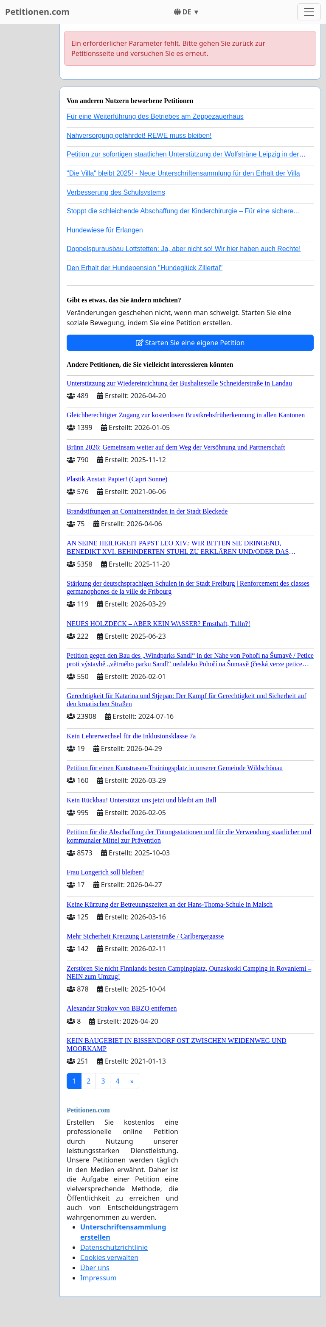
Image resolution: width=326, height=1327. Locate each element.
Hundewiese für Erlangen (105, 230)
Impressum (98, 1277)
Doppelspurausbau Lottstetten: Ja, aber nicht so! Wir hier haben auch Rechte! (184, 248)
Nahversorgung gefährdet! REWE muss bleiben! (139, 135)
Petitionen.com (37, 11)
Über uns (95, 1267)
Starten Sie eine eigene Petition (190, 342)
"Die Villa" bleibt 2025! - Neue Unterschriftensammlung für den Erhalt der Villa (183, 173)
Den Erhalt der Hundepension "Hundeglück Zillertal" (144, 267)
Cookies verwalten (109, 1257)
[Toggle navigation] (309, 11)
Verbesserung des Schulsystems (116, 192)
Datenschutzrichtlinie (114, 1247)
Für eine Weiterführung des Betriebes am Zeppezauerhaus (155, 116)
